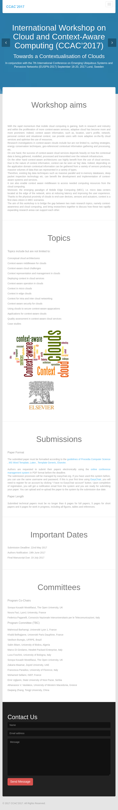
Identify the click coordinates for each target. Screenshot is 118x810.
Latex (33, 462)
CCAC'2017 (17, 803)
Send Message (20, 781)
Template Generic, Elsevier (52, 462)
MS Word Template (19, 462)
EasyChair (95, 479)
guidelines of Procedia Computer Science (88, 459)
